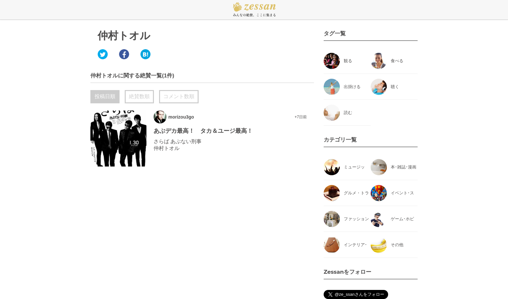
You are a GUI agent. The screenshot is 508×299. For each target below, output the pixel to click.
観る (348, 60)
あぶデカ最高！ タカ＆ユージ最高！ (203, 131)
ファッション (356, 218)
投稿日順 (105, 96)
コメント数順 (178, 96)
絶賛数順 (139, 96)
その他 (397, 244)
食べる (397, 60)
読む (348, 112)
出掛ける (352, 86)
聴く (395, 86)
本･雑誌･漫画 (403, 167)
